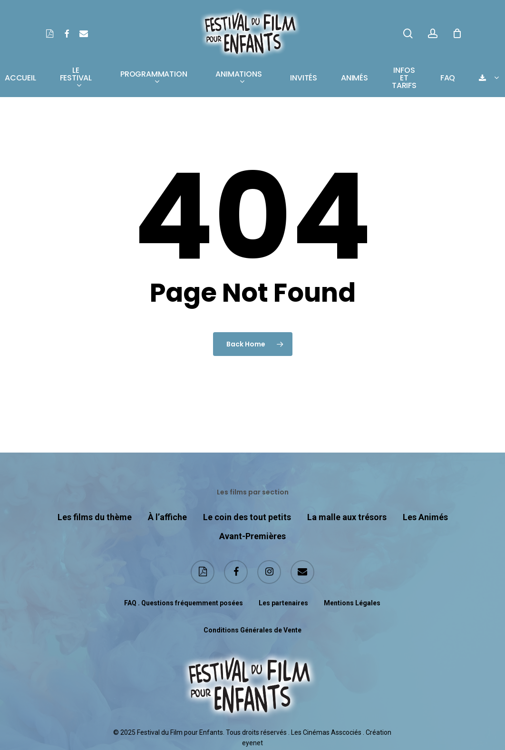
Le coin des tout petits (247, 516)
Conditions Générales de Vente (252, 629)
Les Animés (425, 516)
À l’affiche (167, 516)
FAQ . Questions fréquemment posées (183, 602)
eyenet (252, 742)
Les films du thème (95, 516)
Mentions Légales (352, 602)
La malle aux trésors (347, 516)
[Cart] (457, 33)
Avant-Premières (252, 535)
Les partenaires (283, 602)
